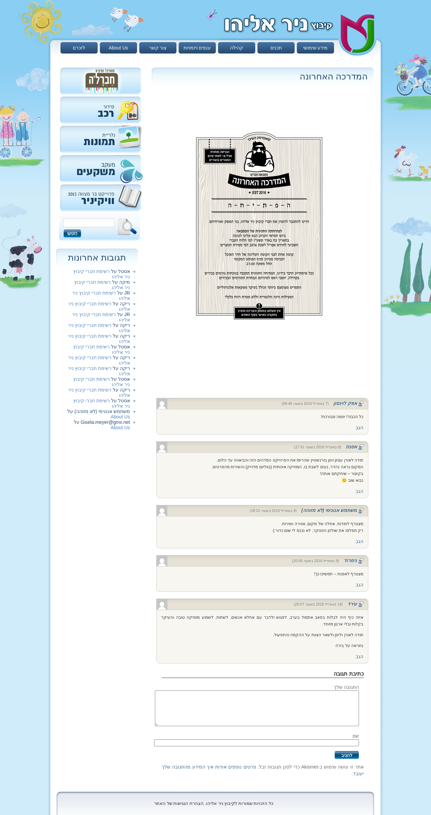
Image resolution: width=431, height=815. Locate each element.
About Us (118, 47)
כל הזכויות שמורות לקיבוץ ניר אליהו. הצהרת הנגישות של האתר (213, 803)
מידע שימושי (315, 47)
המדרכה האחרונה (334, 76)
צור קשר (158, 47)
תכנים (276, 47)
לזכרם (79, 47)
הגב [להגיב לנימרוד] (359, 584)
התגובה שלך (346, 687)
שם (356, 736)
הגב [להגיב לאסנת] (359, 491)
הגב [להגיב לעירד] (359, 656)
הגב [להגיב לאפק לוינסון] (359, 427)
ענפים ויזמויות (197, 47)
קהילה (236, 47)
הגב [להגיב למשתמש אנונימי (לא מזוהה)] (359, 541)
